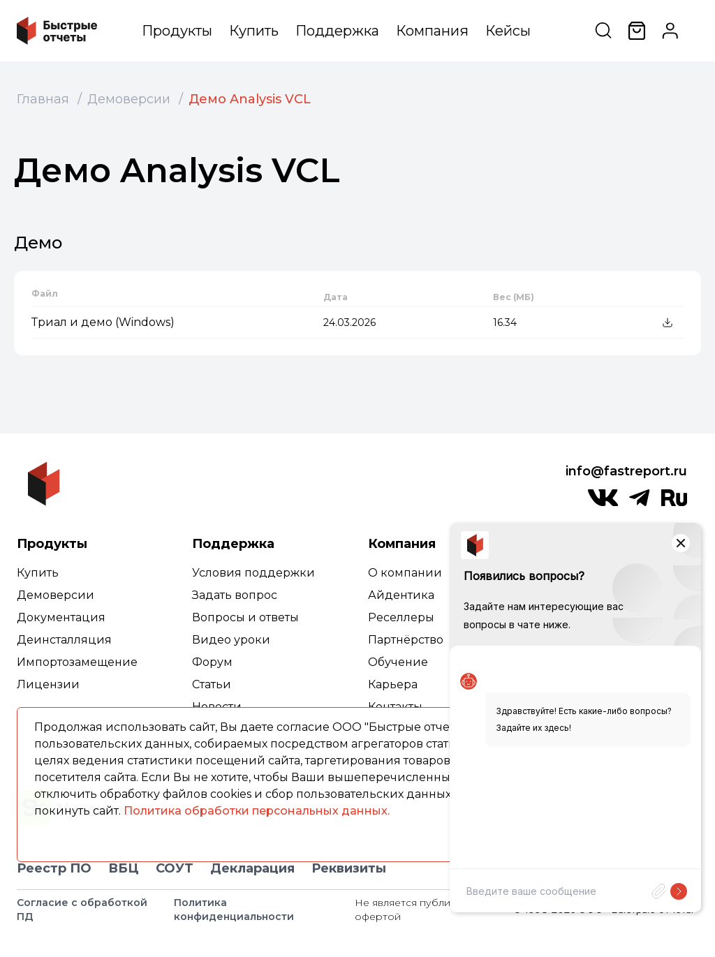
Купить (254, 30)
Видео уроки (231, 639)
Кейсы (508, 30)
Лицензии (48, 684)
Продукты (177, 30)
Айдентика (401, 595)
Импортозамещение (77, 662)
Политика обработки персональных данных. (257, 810)
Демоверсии (128, 99)
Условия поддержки (253, 572)
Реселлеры (401, 617)
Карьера (393, 684)
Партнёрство (405, 639)
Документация (61, 617)
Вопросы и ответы (245, 617)
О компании (405, 572)
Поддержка (337, 30)
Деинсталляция (64, 639)
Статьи (211, 684)
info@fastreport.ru (626, 471)
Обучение (398, 662)
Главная (43, 99)
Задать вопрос (234, 595)
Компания (432, 30)
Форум (212, 662)
